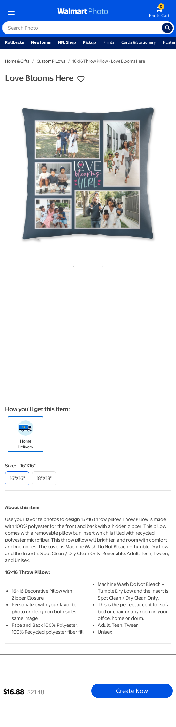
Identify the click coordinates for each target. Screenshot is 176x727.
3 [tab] (91, 265)
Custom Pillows (51, 61)
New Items (41, 42)
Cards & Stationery (138, 42)
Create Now (132, 690)
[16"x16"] (17, 478)
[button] (80, 79)
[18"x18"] (44, 478)
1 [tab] (72, 265)
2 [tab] (82, 265)
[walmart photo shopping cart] (159, 11)
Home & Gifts (17, 61)
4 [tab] (101, 265)
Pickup (89, 42)
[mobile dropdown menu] (11, 11)
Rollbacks (14, 42)
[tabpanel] (88, 173)
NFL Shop (67, 42)
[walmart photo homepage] (83, 11)
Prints (108, 42)
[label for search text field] (82, 27)
